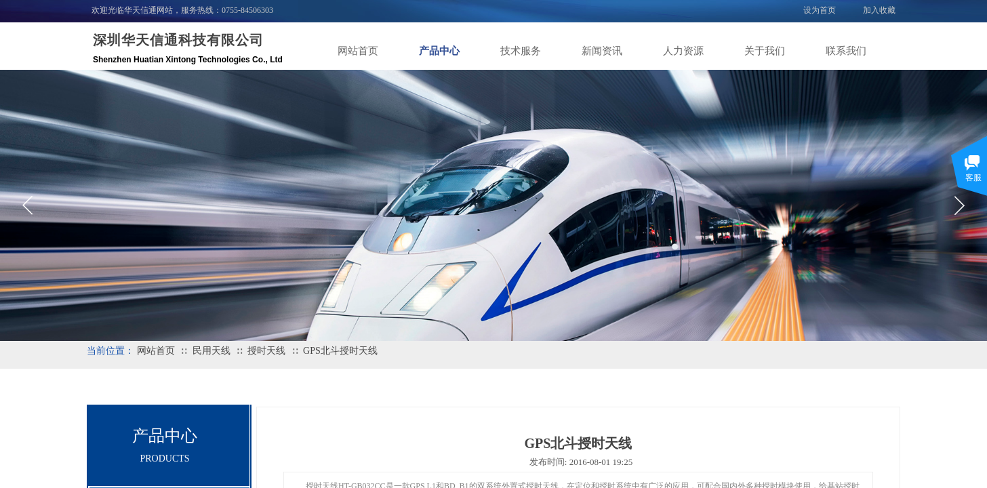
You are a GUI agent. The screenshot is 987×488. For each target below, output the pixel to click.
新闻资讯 (602, 50)
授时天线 (266, 351)
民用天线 (211, 351)
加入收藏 (879, 10)
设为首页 (819, 10)
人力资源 (683, 50)
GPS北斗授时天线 (340, 351)
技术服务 (520, 50)
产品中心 (439, 50)
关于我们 (764, 50)
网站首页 (358, 50)
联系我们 (846, 50)
